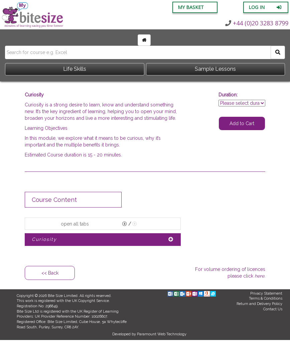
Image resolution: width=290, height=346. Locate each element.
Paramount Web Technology (161, 334)
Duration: (228, 94)
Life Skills (74, 69)
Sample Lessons (215, 69)
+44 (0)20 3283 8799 (256, 23)
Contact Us (272, 309)
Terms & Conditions (265, 298)
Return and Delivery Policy (259, 304)
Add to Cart (242, 123)
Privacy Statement (266, 293)
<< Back (49, 273)
